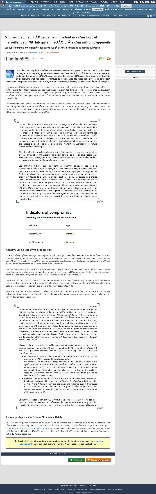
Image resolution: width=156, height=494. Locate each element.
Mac (58, 9)
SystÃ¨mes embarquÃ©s (114, 9)
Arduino (36, 9)
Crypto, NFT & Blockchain (80, 13)
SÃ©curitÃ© (97, 9)
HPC (53, 9)
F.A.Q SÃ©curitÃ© (63, 16)
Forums (34, 2)
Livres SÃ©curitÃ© (78, 16)
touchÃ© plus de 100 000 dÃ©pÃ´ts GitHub (27, 430)
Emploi (93, 2)
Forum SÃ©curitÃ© (48, 16)
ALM (50, 6)
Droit (114, 2)
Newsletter (82, 2)
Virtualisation (130, 9)
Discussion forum (135, 71)
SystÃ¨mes (126, 6)
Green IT (87, 9)
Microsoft (58, 6)
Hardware (45, 9)
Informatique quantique (145, 9)
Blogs (62, 2)
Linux (29, 9)
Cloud (39, 6)
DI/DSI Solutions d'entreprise (24, 6)
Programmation (91, 6)
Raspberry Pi (67, 9)
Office (109, 6)
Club (121, 2)
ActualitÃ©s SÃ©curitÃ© (30, 16)
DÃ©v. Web (74, 6)
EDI (82, 6)
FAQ (55, 2)
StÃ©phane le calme (35, 54)
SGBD (102, 6)
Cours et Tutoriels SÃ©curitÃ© (98, 16)
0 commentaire (53, 54)
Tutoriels (46, 2)
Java (65, 6)
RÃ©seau (78, 9)
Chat (70, 2)
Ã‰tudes (104, 2)
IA (45, 6)
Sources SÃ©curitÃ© (119, 16)
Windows (20, 9)
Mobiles (117, 6)
